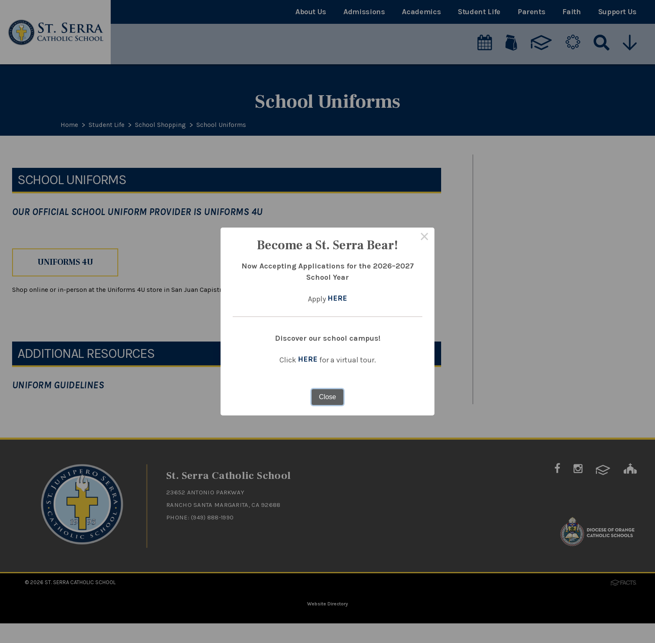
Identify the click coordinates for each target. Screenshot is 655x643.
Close (327, 396)
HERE (337, 299)
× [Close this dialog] (424, 238)
